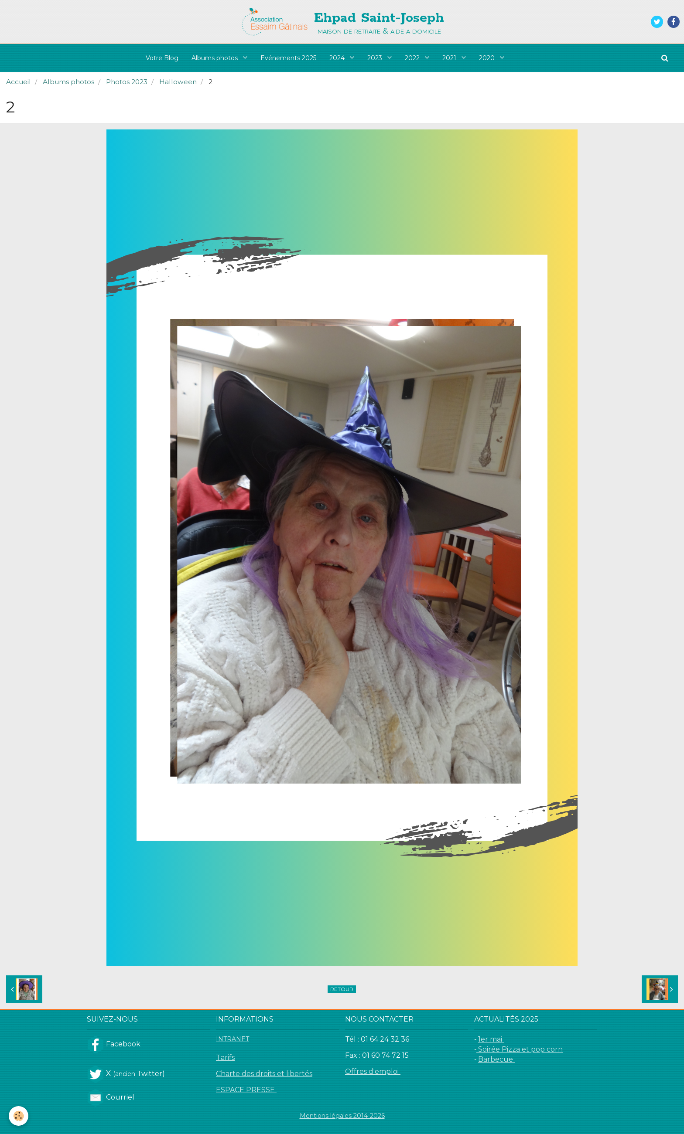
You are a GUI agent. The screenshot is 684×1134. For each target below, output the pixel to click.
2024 (337, 58)
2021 (450, 58)
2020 (487, 58)
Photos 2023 (126, 82)
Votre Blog (162, 58)
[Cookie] (18, 1116)
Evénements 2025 (288, 58)
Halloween (178, 82)
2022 (413, 58)
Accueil (18, 82)
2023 (375, 58)
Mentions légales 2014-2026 (342, 1116)
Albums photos (215, 58)
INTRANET (232, 1039)
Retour (341, 989)
